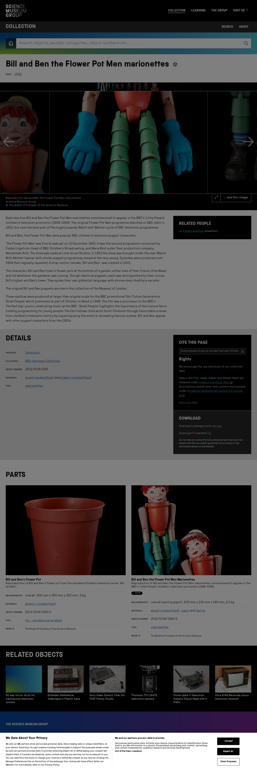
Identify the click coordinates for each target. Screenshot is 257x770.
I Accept (228, 745)
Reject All (228, 756)
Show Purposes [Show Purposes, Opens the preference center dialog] (228, 766)
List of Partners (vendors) (128, 755)
